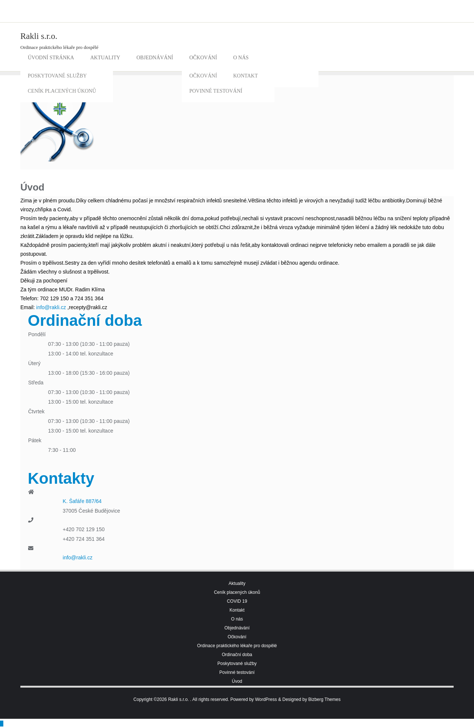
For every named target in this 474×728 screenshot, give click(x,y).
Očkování (237, 636)
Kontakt (237, 610)
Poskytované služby (237, 663)
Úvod (237, 681)
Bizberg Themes (324, 699)
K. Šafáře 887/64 (82, 501)
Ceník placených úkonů (237, 592)
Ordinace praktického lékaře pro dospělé (237, 645)
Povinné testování (236, 672)
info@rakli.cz (51, 307)
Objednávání (237, 628)
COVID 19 (237, 601)
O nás (237, 619)
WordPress (266, 699)
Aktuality (236, 583)
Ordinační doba (237, 654)
